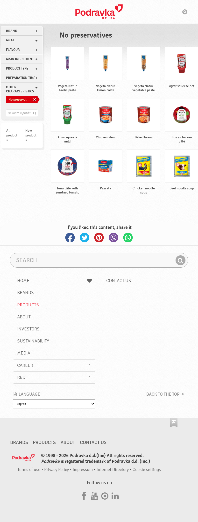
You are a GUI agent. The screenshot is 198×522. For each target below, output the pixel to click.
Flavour (13, 50)
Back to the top (162, 394)
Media (23, 353)
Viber (113, 237)
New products (30, 135)
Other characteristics (20, 89)
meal (10, 40)
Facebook (70, 237)
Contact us (118, 280)
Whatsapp (128, 237)
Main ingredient (20, 59)
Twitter (84, 237)
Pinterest (99, 237)
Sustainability (33, 341)
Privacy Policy (56, 469)
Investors (28, 329)
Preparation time (20, 78)
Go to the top (173, 422)
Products (28, 305)
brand (11, 31)
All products (11, 135)
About (24, 317)
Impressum (83, 469)
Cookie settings (147, 469)
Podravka (99, 11)
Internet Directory (113, 469)
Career (25, 365)
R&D (21, 377)
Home (54, 280)
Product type (17, 68)
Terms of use (28, 469)
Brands (25, 292)
